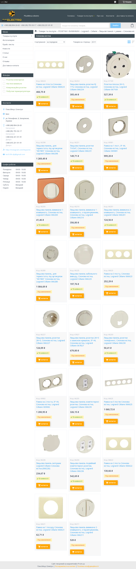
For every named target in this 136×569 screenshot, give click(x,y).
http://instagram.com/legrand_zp (19, 150)
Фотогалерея (8, 40)
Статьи (6, 53)
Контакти (110, 16)
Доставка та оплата (125, 16)
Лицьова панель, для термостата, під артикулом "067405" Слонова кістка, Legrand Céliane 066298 (49, 149)
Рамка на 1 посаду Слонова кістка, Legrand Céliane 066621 (50, 528)
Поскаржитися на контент (65, 566)
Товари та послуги (85, 16)
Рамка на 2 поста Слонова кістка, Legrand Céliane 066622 (118, 464)
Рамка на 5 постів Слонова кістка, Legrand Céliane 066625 (118, 403)
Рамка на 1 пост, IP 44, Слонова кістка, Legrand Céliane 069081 (115, 148)
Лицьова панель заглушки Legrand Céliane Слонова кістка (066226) (48, 466)
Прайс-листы (8, 44)
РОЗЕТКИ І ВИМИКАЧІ (68, 31)
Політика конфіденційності (88, 566)
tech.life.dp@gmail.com (15, 154)
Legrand (85, 31)
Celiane (94, 31)
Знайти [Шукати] (115, 25)
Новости (6, 48)
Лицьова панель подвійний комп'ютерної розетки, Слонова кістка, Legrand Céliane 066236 (83, 467)
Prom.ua (81, 564)
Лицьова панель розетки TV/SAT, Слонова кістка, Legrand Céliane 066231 (82, 148)
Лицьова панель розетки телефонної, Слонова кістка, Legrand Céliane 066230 (117, 340)
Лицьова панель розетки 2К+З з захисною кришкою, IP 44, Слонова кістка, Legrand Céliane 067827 (84, 342)
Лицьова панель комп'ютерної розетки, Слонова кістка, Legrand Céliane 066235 (84, 404)
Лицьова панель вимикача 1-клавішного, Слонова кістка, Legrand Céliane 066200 (50, 212)
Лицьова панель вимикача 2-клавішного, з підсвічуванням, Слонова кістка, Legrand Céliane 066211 (84, 531)
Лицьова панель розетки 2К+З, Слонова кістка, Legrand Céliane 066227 (50, 340)
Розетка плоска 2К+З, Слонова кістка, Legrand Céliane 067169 (115, 87)
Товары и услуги (10, 36)
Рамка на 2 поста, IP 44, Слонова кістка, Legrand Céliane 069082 (47, 404)
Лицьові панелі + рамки (110, 31)
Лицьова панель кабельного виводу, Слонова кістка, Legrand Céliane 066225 (83, 276)
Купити (44, 104)
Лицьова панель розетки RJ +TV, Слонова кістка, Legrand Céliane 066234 (83, 87)
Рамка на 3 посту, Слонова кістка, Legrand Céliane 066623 (118, 275)
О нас (5, 57)
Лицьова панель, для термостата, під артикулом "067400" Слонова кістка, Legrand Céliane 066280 (49, 278)
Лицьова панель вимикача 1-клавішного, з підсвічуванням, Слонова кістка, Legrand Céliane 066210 (84, 214)
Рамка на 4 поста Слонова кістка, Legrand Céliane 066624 (50, 85)
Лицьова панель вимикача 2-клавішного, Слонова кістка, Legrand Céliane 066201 (117, 212)
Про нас (100, 16)
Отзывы (6, 61)
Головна (71, 16)
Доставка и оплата (11, 65)
